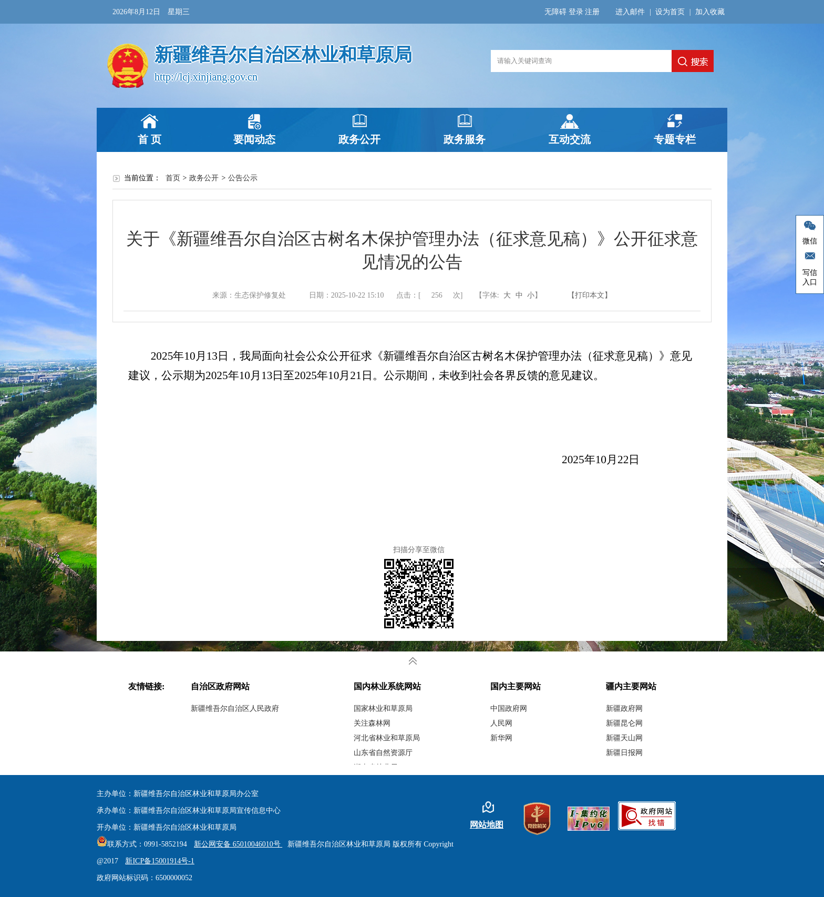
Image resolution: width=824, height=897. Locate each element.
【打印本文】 (590, 295)
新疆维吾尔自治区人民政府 (235, 708)
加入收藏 (710, 12)
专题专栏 (675, 139)
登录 (576, 12)
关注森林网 (372, 723)
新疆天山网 (624, 738)
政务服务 (465, 139)
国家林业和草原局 (383, 708)
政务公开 (359, 139)
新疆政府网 (624, 708)
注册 (592, 12)
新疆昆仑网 (624, 723)
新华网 (501, 738)
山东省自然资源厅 (383, 753)
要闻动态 (254, 139)
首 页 (149, 139)
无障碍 (555, 12)
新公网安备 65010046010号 (235, 844)
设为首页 (670, 12)
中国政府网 (508, 708)
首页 (173, 178)
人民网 (501, 723)
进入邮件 (630, 12)
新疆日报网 (624, 753)
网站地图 (486, 824)
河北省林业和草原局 (387, 738)
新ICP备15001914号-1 (159, 861)
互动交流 (570, 139)
